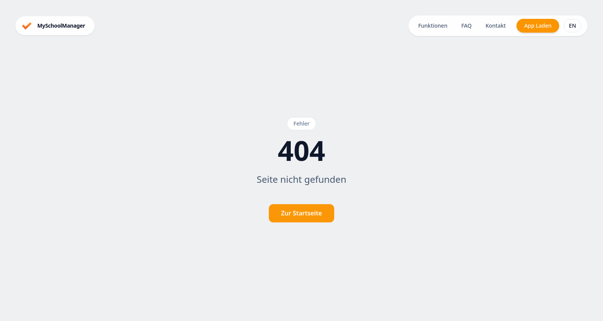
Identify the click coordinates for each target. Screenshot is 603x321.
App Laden (537, 25)
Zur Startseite (301, 213)
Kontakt (495, 25)
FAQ (466, 25)
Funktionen (432, 25)
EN (572, 25)
